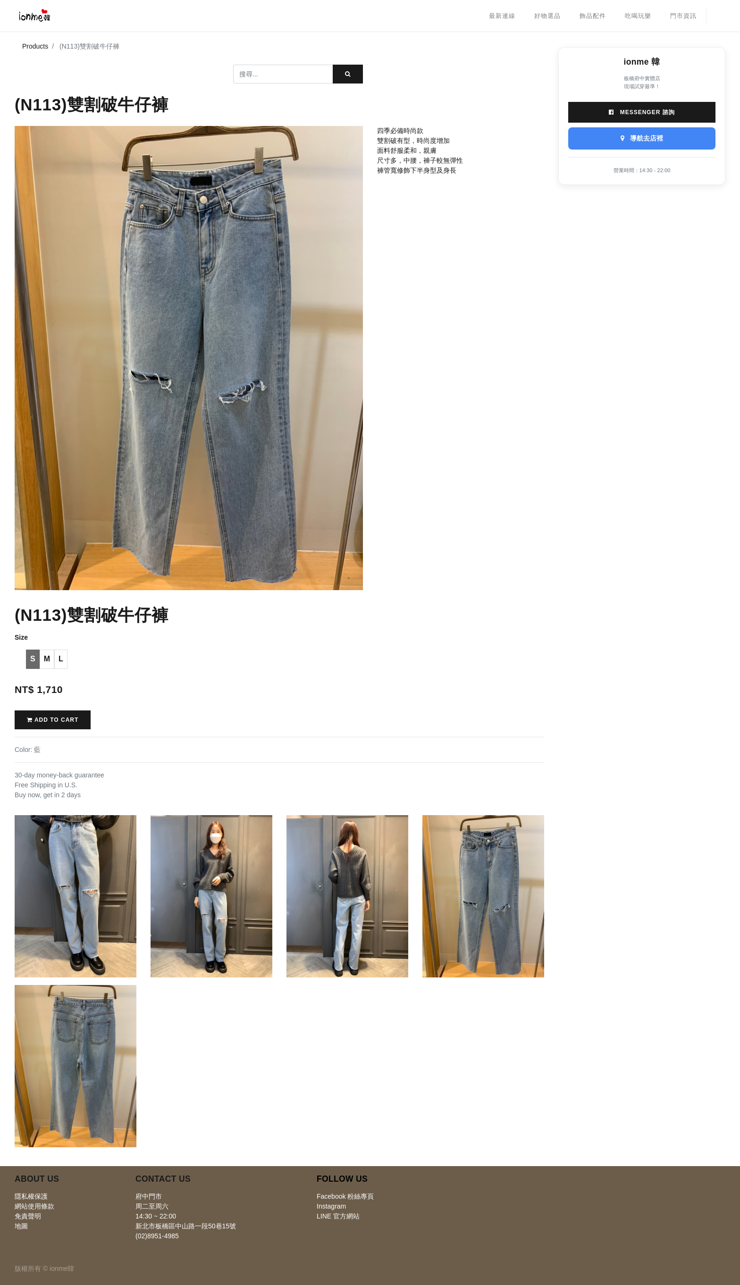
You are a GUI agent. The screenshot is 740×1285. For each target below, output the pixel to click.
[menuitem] (502, 16)
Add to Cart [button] (52, 720)
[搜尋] (348, 74)
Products (35, 46)
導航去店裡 (642, 138)
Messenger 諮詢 (641, 112)
